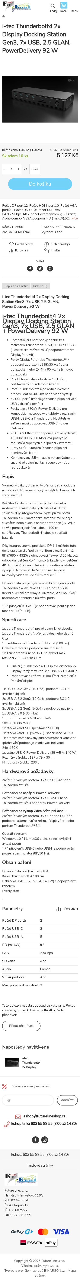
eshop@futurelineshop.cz (44, 1116)
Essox (35, 169)
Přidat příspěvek (21, 1025)
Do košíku (40, 184)
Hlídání (55, 251)
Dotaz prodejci (60, 244)
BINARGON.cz (54, 1271)
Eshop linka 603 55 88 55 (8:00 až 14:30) (44, 1123)
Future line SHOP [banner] (16, 7)
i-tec (58, 232)
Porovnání (21, 251)
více (75, 218)
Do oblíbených (24, 244)
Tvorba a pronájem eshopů (23, 1271)
